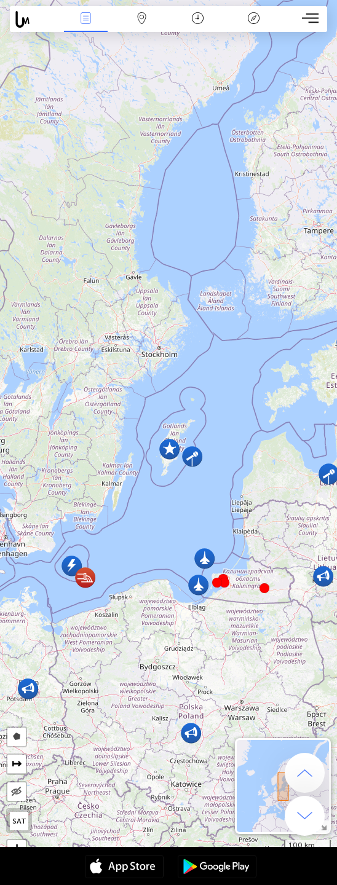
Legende (253, 19)
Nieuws (85, 19)
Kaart (141, 19)
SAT (19, 821)
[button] (224, 583)
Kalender (197, 19)
